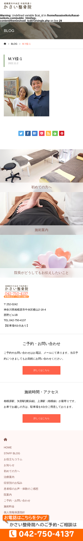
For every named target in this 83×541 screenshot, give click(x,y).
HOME (5, 439)
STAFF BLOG (12, 453)
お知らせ (9, 465)
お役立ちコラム (13, 459)
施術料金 (9, 506)
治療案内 (9, 476)
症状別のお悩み (13, 482)
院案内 (8, 494)
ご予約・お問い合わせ (17, 500)
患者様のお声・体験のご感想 (21, 488)
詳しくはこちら (41, 370)
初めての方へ (12, 471)
